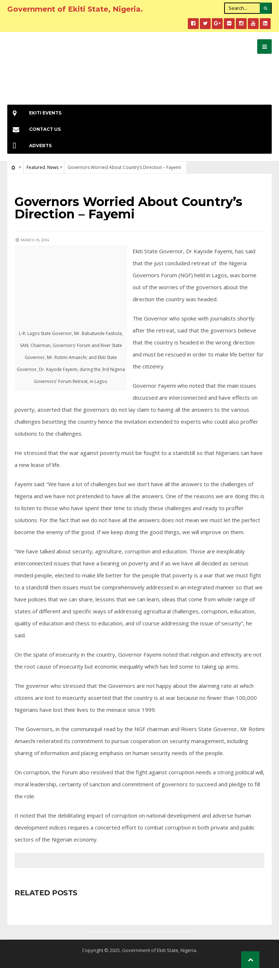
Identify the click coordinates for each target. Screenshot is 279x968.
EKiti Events (34, 113)
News (52, 167)
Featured (36, 167)
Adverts (29, 145)
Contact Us (34, 129)
